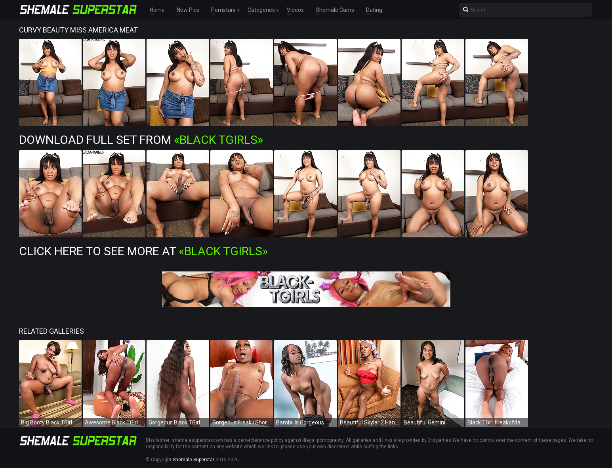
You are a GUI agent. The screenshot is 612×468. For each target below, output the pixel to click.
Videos (295, 10)
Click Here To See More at (143, 251)
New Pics (188, 10)
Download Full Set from (141, 140)
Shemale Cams (335, 10)
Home (157, 10)
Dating (374, 10)
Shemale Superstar (193, 459)
